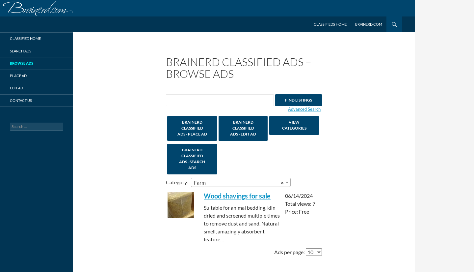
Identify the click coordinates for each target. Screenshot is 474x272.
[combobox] (241, 182)
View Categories (294, 125)
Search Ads (20, 51)
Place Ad (18, 76)
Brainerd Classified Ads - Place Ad (192, 128)
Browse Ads (21, 63)
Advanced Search (304, 109)
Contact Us (21, 100)
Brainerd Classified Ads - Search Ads (192, 158)
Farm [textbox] (239, 182)
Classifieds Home (330, 24)
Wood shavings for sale (237, 196)
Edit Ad (16, 88)
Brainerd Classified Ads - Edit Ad (243, 128)
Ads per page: (289, 252)
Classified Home (25, 38)
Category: (177, 182)
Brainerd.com (368, 24)
